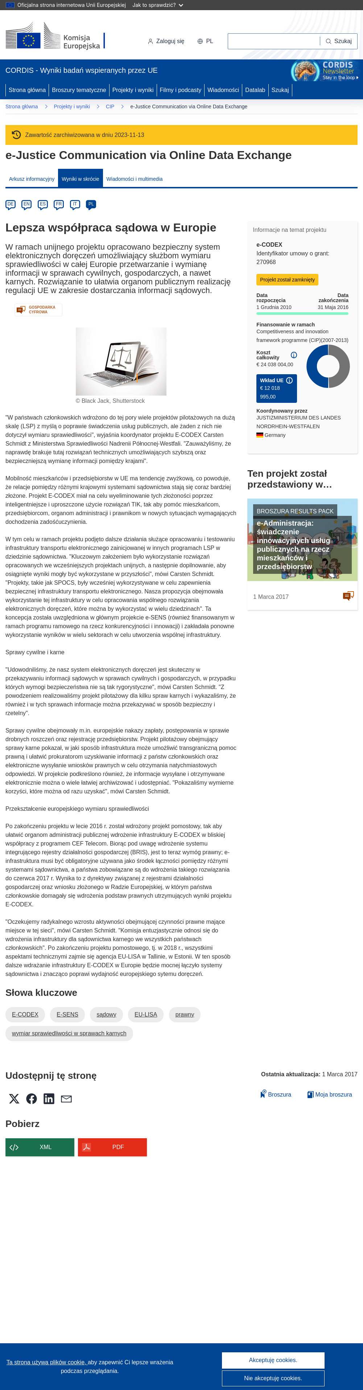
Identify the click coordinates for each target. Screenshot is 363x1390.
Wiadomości (223, 90)
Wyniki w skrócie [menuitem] (80, 179)
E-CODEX (25, 1014)
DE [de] (11, 203)
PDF (118, 1147)
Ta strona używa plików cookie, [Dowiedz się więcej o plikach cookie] (47, 1362)
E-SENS (67, 1014)
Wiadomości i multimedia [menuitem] (135, 179)
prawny (185, 1014)
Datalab (255, 90)
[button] (205, 41)
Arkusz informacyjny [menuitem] (31, 179)
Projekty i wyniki (133, 90)
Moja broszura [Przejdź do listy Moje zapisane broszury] (330, 1094)
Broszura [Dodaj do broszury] (276, 1093)
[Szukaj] (339, 41)
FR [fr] (59, 203)
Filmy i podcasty (181, 90)
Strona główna (27, 90)
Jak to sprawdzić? (157, 5)
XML (46, 1147)
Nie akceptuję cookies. (273, 1378)
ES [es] (43, 203)
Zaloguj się (166, 41)
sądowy (106, 1014)
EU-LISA (146, 1014)
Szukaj (280, 90)
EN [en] (27, 203)
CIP (110, 106)
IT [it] (75, 203)
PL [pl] (91, 203)
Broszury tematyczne (79, 90)
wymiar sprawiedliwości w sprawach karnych (69, 1033)
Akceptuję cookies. (273, 1360)
